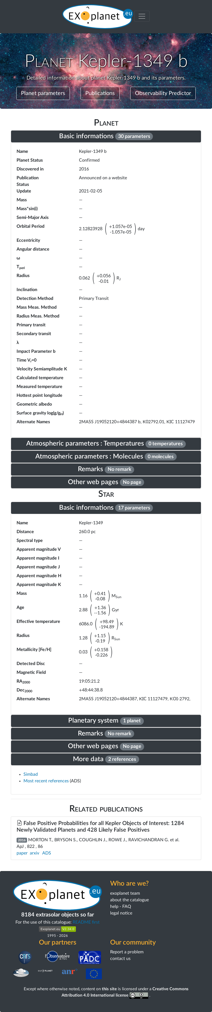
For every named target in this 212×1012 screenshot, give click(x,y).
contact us (120, 958)
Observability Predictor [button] (163, 93)
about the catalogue (129, 900)
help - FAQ (120, 906)
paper (22, 853)
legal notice (121, 913)
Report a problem (127, 952)
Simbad (30, 774)
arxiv (34, 853)
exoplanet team (125, 893)
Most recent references (46, 781)
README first (86, 922)
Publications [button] (100, 93)
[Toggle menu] (142, 16)
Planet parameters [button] (43, 93)
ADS (46, 853)
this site (109, 989)
